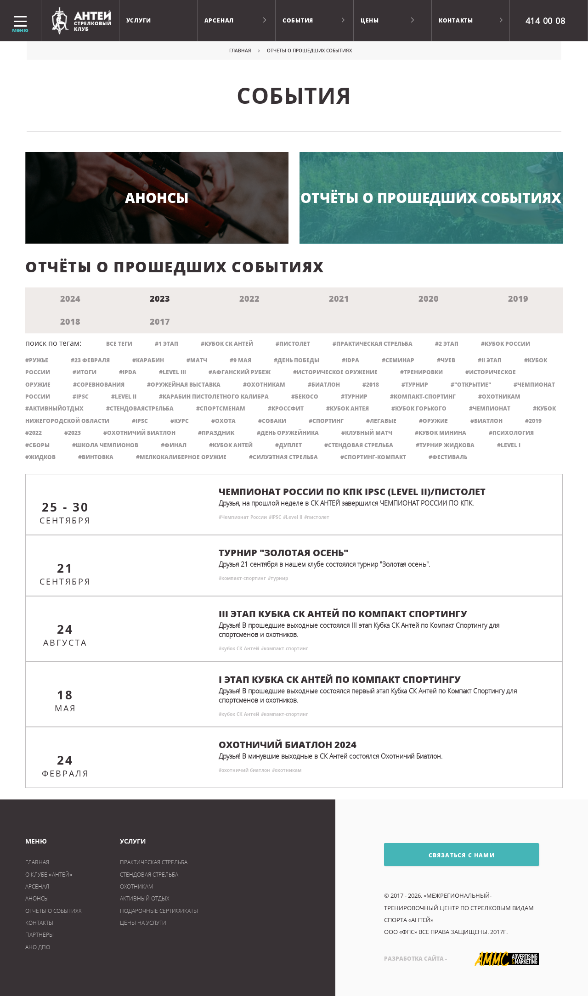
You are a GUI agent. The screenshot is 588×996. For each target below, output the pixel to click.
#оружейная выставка (183, 384)
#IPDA (127, 372)
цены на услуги (143, 923)
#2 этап (446, 344)
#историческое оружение (335, 372)
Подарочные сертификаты (159, 911)
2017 (160, 321)
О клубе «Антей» (48, 874)
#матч (197, 360)
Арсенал (37, 886)
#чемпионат (489, 408)
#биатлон (486, 421)
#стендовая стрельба (358, 445)
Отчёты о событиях (53, 911)
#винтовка (95, 457)
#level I (508, 445)
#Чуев (446, 360)
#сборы (37, 445)
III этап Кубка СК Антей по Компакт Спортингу (343, 613)
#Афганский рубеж (240, 372)
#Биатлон (324, 384)
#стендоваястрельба (140, 408)
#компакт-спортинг (423, 396)
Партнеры (39, 935)
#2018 (370, 384)
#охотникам (499, 396)
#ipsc (140, 421)
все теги (119, 344)
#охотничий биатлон (139, 433)
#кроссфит (286, 408)
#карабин (148, 360)
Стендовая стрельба (149, 874)
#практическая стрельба (373, 344)
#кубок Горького (419, 408)
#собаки (272, 421)
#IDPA (350, 360)
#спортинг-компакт (373, 457)
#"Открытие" (471, 384)
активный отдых (144, 898)
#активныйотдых (54, 408)
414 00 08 (545, 20)
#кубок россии (505, 344)
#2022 (33, 433)
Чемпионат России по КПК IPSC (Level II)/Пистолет (352, 491)
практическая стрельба (153, 862)
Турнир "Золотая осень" (283, 552)
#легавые (381, 421)
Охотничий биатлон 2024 (287, 744)
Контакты (39, 923)
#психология (511, 433)
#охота (223, 421)
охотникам (136, 886)
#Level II (123, 396)
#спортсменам (220, 408)
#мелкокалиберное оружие (181, 457)
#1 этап (166, 344)
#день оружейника (288, 433)
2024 (70, 298)
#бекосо (304, 396)
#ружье (36, 360)
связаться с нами (439, 854)
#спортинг (326, 421)
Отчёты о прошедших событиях (430, 197)
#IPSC (81, 396)
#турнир (354, 396)
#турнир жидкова (445, 445)
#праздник (216, 433)
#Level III (172, 372)
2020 (428, 298)
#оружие (433, 421)
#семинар (398, 360)
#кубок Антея (347, 408)
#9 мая (240, 360)
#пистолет (293, 344)
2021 (339, 298)
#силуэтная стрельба (283, 457)
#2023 (72, 433)
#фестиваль (448, 457)
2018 (70, 321)
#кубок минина (440, 433)
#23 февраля (90, 360)
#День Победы (296, 360)
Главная (240, 50)
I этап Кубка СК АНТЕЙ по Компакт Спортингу (340, 679)
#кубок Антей (231, 445)
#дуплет (288, 445)
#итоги (84, 372)
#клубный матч (366, 433)
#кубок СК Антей (227, 344)
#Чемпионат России (243, 517)
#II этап (490, 360)
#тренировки (421, 372)
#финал (174, 445)
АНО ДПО (37, 947)
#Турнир (414, 384)
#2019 (533, 421)
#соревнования (98, 384)
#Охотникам (264, 384)
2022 (249, 298)
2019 (518, 298)
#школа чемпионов (105, 445)
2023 (160, 298)
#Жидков (40, 457)
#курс (179, 421)
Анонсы (157, 197)
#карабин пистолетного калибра (214, 396)
